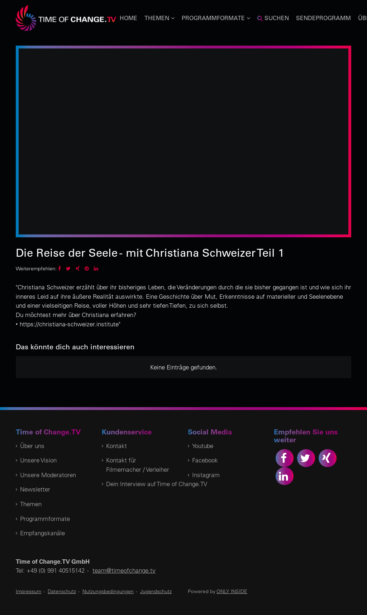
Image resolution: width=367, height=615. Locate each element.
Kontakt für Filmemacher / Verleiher (137, 464)
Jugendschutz (156, 591)
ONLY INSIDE (231, 591)
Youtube (202, 445)
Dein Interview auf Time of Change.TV (156, 484)
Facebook (205, 460)
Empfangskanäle (42, 533)
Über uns (32, 445)
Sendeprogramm (323, 18)
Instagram (206, 475)
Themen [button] (159, 18)
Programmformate (45, 518)
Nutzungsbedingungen (108, 591)
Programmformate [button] (216, 18)
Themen (31, 504)
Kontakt (116, 445)
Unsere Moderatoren (48, 475)
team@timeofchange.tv (124, 570)
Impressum (28, 591)
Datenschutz (62, 591)
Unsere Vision (38, 460)
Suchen (273, 18)
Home (128, 18)
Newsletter (35, 489)
